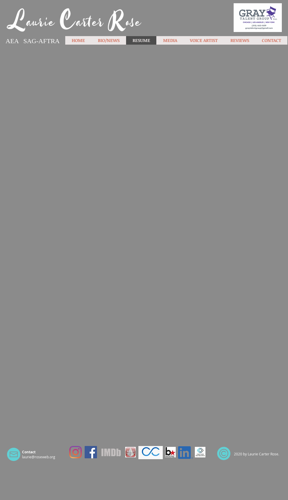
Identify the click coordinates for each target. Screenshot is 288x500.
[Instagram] (75, 452)
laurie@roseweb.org (38, 456)
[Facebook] (91, 452)
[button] (169, 40)
